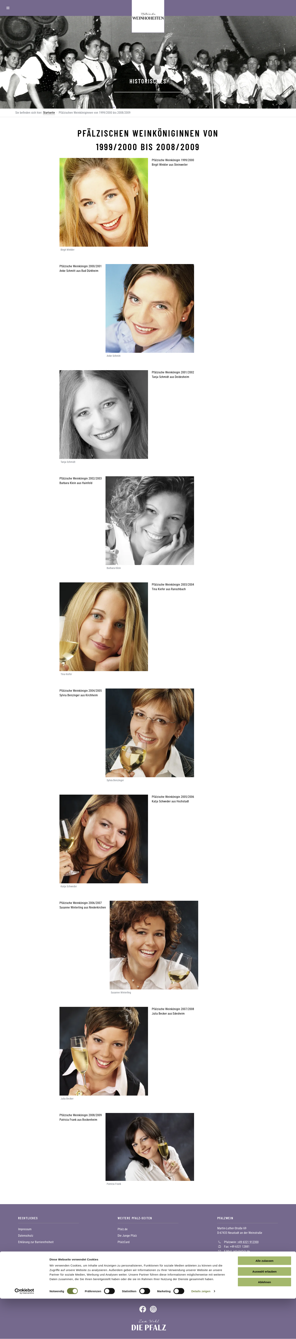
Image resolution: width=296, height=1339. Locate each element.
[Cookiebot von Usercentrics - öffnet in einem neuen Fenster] (24, 1331)
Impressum (25, 1229)
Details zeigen (200, 1331)
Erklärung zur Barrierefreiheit (36, 1242)
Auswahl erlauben (264, 1311)
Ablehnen (264, 1322)
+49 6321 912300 (248, 1242)
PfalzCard (124, 1242)
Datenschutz (25, 1235)
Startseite (49, 112)
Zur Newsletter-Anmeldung (40, 1289)
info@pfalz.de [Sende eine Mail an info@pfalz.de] (241, 1251)
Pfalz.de (123, 1229)
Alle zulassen (264, 1301)
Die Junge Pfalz (127, 1235)
